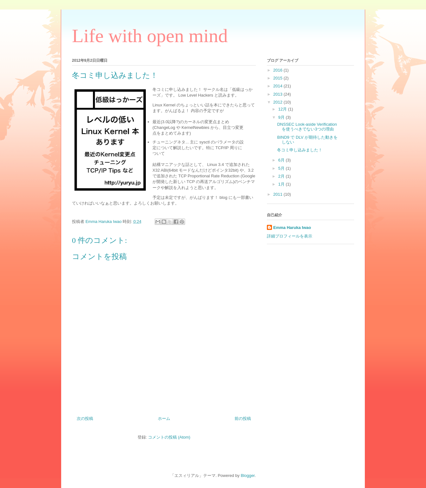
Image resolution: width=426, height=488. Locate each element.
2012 (278, 102)
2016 (278, 70)
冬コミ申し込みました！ (299, 150)
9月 (282, 117)
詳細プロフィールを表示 (289, 236)
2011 (278, 194)
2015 (278, 78)
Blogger (248, 475)
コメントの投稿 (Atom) (169, 437)
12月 (283, 109)
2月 (282, 176)
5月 (282, 168)
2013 (278, 94)
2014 (278, 86)
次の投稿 (85, 418)
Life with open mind (150, 35)
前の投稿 (243, 418)
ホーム (164, 418)
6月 (282, 160)
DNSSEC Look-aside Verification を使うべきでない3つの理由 (307, 127)
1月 (282, 184)
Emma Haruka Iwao (104, 221)
